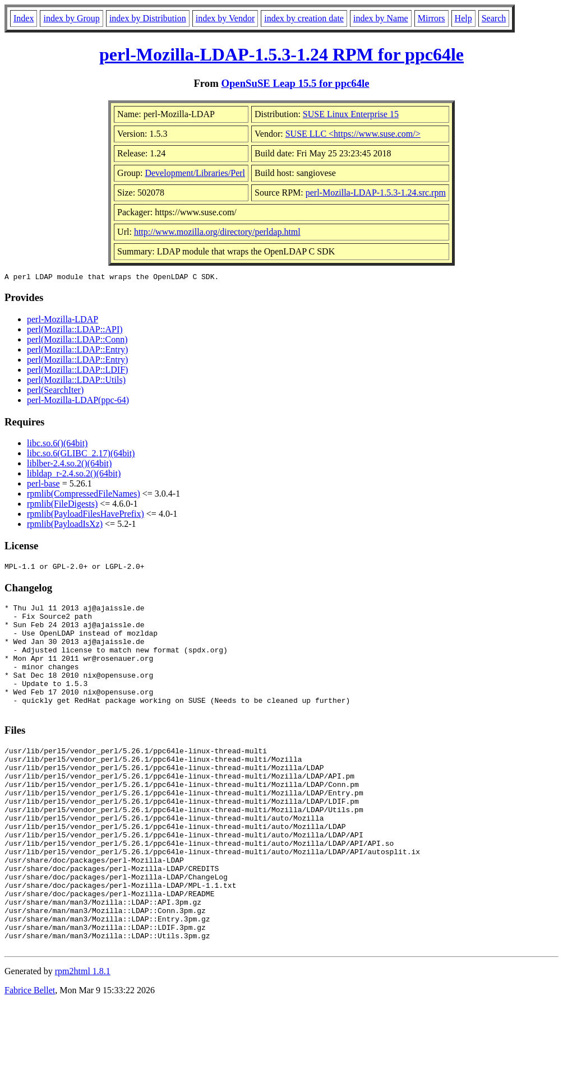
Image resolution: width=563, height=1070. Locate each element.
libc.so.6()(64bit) (57, 445)
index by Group (71, 18)
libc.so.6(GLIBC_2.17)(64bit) (81, 455)
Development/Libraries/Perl (195, 173)
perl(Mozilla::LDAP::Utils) (76, 381)
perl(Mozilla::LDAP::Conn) (77, 341)
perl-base (43, 485)
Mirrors (431, 18)
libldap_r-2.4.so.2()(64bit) (74, 475)
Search (494, 18)
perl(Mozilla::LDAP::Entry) (77, 351)
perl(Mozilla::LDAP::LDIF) (77, 371)
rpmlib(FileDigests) (62, 505)
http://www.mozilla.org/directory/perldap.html (217, 232)
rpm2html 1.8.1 (82, 1036)
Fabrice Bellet (29, 1055)
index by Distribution (147, 18)
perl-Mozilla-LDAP (62, 321)
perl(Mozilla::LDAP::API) (75, 331)
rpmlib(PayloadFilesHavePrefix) (85, 515)
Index (23, 18)
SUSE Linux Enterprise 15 (351, 114)
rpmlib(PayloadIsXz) (65, 525)
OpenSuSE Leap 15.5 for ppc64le (295, 83)
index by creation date (304, 18)
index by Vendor (225, 18)
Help (463, 18)
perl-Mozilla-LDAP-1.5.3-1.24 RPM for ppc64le (281, 54)
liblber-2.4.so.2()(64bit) (69, 465)
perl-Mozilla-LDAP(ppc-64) (78, 401)
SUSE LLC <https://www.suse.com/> (353, 133)
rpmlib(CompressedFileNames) (83, 495)
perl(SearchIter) (55, 391)
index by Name (380, 18)
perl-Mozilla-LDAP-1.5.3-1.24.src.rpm (376, 192)
